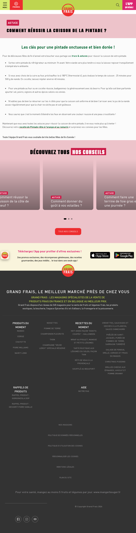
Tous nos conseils (68, 231)
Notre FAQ (83, 391)
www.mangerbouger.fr (107, 492)
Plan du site (65, 477)
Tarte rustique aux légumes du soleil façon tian (84, 351)
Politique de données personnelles (65, 435)
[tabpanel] (68, 185)
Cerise (20, 336)
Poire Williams (20, 347)
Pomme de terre (52, 328)
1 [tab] (65, 220)
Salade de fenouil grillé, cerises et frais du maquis (115, 352)
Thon (52, 339)
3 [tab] (72, 220)
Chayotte (21, 341)
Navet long (21, 353)
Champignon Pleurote (52, 333)
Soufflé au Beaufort (83, 368)
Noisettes (52, 322)
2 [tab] (69, 220)
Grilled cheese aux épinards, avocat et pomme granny (115, 370)
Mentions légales (65, 467)
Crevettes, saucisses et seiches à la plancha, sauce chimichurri (115, 325)
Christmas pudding (115, 361)
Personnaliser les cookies (65, 456)
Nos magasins (65, 424)
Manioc (20, 330)
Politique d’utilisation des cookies (65, 445)
